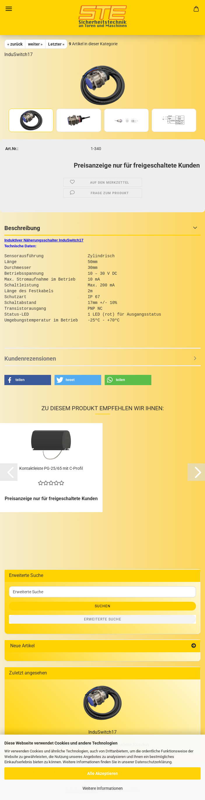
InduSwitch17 (102, 732)
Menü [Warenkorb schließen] (9, 8)
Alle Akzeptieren (102, 773)
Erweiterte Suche (102, 619)
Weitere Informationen (103, 788)
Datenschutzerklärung (153, 762)
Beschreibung (22, 228)
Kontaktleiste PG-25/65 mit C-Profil (51, 468)
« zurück (14, 44)
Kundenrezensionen (30, 358)
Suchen (103, 606)
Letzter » (56, 44)
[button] (27, 380)
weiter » (35, 44)
